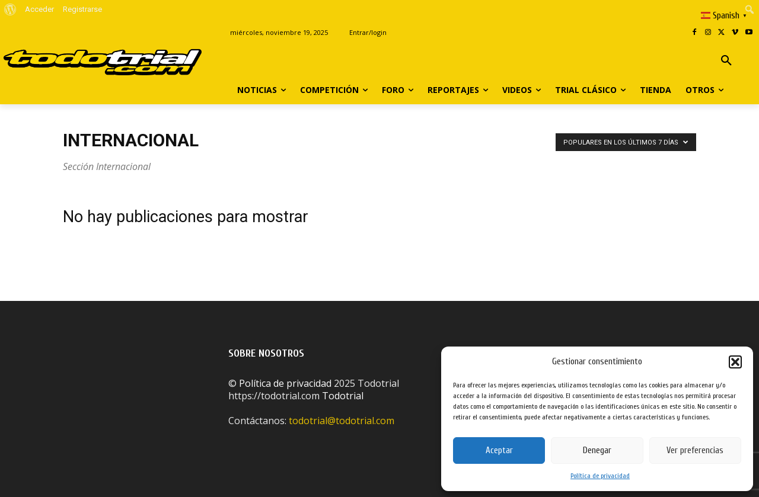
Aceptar (499, 450)
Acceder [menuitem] (39, 9)
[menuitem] (10, 9)
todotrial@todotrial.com (341, 420)
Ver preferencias (694, 450)
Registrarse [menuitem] (82, 9)
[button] (735, 362)
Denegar (597, 450)
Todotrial (342, 395)
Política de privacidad (600, 476)
